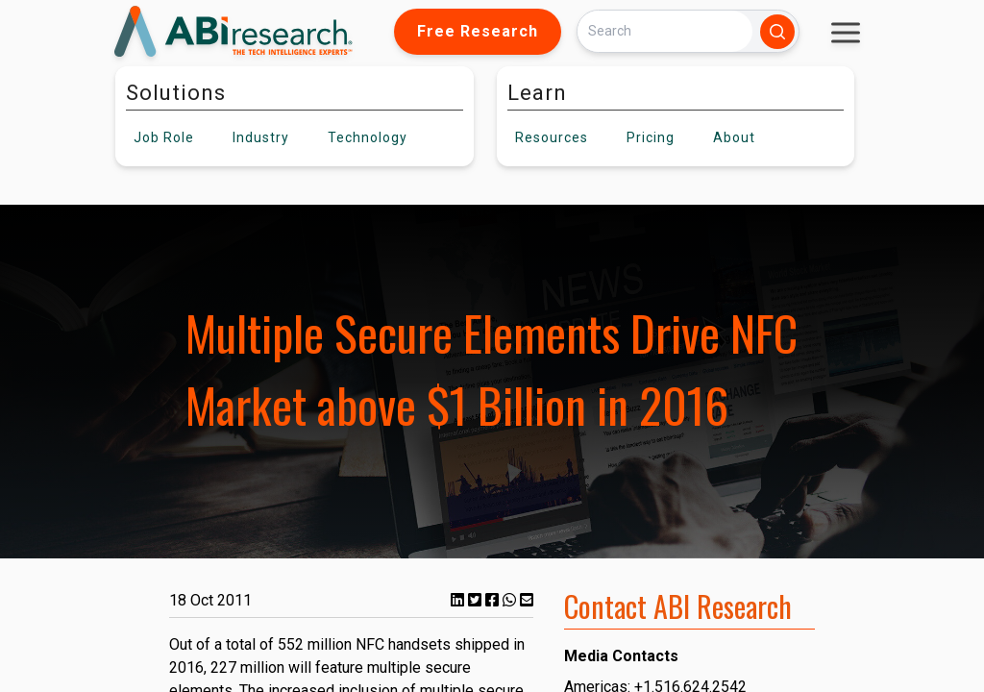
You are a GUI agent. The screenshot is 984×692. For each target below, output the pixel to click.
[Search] (665, 31)
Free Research (477, 31)
